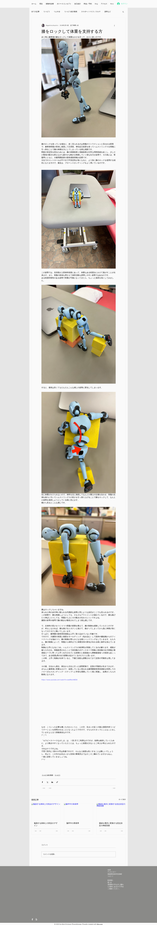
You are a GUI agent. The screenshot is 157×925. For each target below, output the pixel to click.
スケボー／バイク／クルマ (90, 12)
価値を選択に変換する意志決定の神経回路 (110, 824)
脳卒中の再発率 (72, 823)
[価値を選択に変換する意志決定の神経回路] (111, 811)
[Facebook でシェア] (42, 782)
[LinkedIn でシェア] (52, 782)
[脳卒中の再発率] (78, 811)
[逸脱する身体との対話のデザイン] (46, 811)
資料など (107, 12)
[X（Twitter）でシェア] (47, 782)
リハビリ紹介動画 (70, 12)
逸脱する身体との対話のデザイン (45, 824)
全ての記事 (35, 12)
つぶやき (57, 12)
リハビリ (46, 12)
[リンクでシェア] (57, 782)
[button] (123, 12)
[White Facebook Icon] (32, 919)
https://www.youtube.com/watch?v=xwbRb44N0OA (59, 680)
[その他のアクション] (114, 25)
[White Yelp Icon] (36, 919)
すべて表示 (122, 799)
